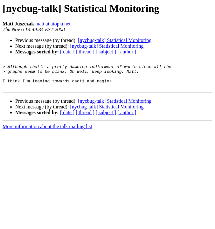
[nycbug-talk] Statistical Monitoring (114, 40)
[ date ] (67, 51)
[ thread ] (85, 51)
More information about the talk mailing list (47, 131)
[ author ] (126, 51)
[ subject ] (106, 51)
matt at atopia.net (53, 23)
